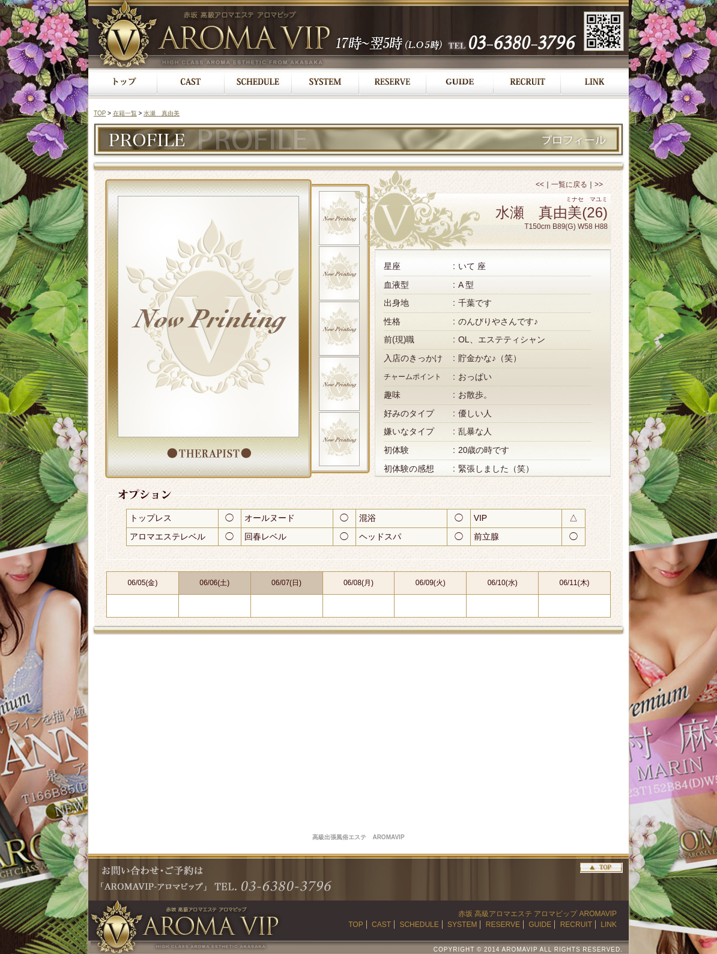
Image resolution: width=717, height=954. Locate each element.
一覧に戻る (569, 184)
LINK (609, 924)
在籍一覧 (125, 113)
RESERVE (503, 924)
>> (598, 184)
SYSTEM (462, 924)
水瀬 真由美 (162, 113)
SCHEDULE (418, 924)
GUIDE (539, 924)
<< (540, 184)
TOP (100, 113)
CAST (381, 924)
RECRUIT (576, 924)
